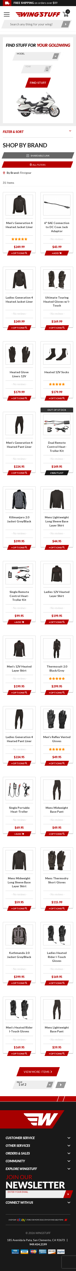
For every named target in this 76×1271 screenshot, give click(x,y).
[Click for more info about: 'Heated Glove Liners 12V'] (19, 369)
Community (15, 1161)
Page (19, 1082)
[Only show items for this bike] (38, 83)
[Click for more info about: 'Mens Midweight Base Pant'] (57, 805)
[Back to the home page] (38, 14)
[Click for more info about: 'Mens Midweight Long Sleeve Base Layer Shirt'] (19, 878)
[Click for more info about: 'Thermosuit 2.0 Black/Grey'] (57, 664)
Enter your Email (18, 1192)
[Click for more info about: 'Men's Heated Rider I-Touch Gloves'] (19, 1025)
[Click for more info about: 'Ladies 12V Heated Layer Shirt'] (57, 591)
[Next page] (60, 1085)
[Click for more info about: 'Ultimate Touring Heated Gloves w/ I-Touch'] (57, 297)
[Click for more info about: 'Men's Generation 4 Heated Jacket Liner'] (19, 222)
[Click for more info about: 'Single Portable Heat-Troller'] (19, 805)
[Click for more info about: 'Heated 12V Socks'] (57, 369)
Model (21, 53)
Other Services (18, 1145)
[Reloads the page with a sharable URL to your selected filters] (38, 155)
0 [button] (68, 11)
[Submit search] (66, 24)
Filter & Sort (13, 132)
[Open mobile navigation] (7, 14)
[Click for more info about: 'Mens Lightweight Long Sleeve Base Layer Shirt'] (57, 517)
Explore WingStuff (21, 1168)
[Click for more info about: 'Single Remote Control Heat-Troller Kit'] (19, 591)
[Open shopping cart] (67, 14)
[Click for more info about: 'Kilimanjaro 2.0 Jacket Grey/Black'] (19, 517)
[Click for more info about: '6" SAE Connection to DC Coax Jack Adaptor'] (57, 222)
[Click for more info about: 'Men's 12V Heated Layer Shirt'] (19, 664)
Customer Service (20, 1137)
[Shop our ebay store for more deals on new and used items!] (38, 1219)
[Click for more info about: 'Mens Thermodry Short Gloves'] (57, 878)
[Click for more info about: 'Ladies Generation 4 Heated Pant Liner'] (19, 734)
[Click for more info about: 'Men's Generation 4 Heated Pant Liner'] (19, 442)
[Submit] (68, 1194)
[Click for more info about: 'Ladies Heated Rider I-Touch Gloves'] (57, 952)
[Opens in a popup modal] (19, 253)
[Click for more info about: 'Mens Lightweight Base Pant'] (57, 1025)
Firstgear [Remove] (17, 172)
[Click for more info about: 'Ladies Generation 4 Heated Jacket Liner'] (19, 297)
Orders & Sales (18, 1153)
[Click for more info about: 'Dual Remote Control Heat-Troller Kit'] (57, 442)
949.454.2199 (38, 1244)
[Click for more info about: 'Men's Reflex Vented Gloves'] (57, 734)
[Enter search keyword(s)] (33, 24)
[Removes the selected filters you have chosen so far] (37, 164)
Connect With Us (19, 1202)
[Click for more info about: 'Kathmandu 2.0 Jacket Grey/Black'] (19, 952)
